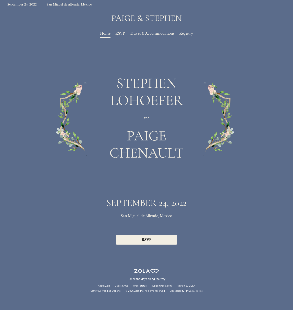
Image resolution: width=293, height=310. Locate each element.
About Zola (104, 286)
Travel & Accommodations (152, 33)
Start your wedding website (106, 291)
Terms (199, 291)
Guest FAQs (121, 286)
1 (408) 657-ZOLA (186, 286)
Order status (140, 286)
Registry (186, 33)
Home (105, 33)
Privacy (190, 291)
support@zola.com (162, 286)
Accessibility (177, 291)
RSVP (120, 33)
